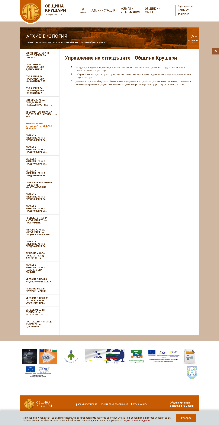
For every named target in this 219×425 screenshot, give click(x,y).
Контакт (183, 10)
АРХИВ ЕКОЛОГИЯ (53, 42)
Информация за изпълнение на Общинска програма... (39, 232)
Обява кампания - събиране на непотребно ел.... (36, 312)
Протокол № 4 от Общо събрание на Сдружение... (39, 324)
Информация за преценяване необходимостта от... (39, 102)
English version (185, 6)
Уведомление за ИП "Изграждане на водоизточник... (37, 300)
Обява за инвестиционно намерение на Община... (35, 268)
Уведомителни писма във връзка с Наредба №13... (39, 114)
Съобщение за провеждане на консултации (35, 90)
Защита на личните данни (136, 420)
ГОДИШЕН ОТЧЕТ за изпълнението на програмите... (36, 220)
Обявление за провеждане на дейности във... (35, 67)
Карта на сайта (139, 404)
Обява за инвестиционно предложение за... (36, 137)
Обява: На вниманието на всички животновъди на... (39, 185)
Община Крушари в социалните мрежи (182, 404)
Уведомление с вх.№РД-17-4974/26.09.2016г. (39, 280)
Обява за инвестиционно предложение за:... (37, 244)
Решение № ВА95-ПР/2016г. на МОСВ (36, 290)
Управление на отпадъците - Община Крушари (84, 42)
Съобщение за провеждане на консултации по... (36, 78)
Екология (39, 42)
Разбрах (186, 417)
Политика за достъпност (114, 404)
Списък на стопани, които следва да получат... (37, 55)
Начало (83, 13)
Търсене (183, 14)
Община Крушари (55, 10)
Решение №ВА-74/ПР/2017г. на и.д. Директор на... (35, 255)
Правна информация (86, 404)
